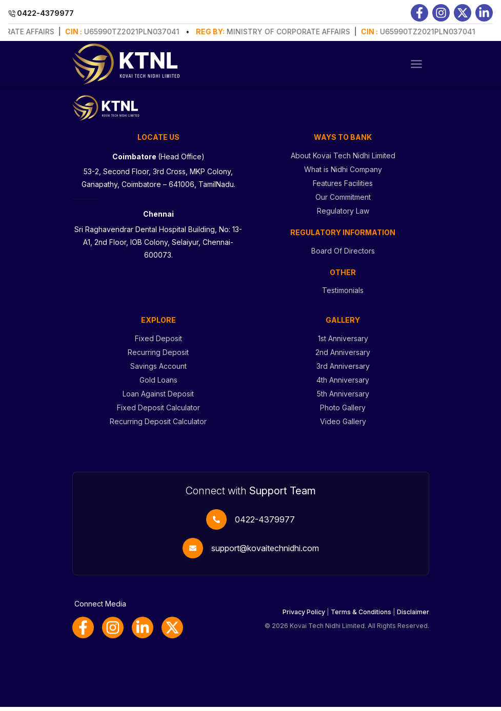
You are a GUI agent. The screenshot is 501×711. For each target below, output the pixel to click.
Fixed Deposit (158, 342)
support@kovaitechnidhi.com (265, 552)
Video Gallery (343, 425)
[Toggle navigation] (416, 64)
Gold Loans (158, 384)
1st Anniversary (343, 342)
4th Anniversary (342, 384)
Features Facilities (343, 187)
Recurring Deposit (158, 356)
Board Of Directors (343, 254)
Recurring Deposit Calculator (158, 425)
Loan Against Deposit (158, 397)
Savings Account (158, 370)
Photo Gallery (343, 411)
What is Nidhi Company (343, 173)
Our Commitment (343, 201)
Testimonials (343, 294)
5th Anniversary (343, 397)
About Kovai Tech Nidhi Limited (343, 159)
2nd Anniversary (342, 356)
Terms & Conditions (361, 616)
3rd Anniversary (343, 370)
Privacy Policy (304, 616)
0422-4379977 (265, 523)
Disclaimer (413, 616)
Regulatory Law (343, 215)
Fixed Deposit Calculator (158, 411)
